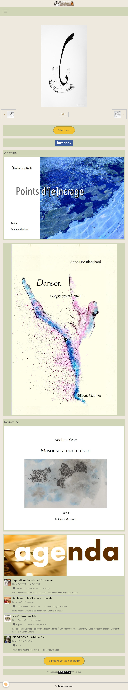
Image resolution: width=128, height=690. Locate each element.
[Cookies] (6, 684)
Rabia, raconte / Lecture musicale (32, 598)
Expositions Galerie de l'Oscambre (32, 580)
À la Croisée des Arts (24, 616)
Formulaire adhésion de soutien (64, 661)
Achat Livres (64, 130)
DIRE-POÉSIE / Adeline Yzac (29, 637)
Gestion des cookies (64, 686)
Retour (64, 114)
